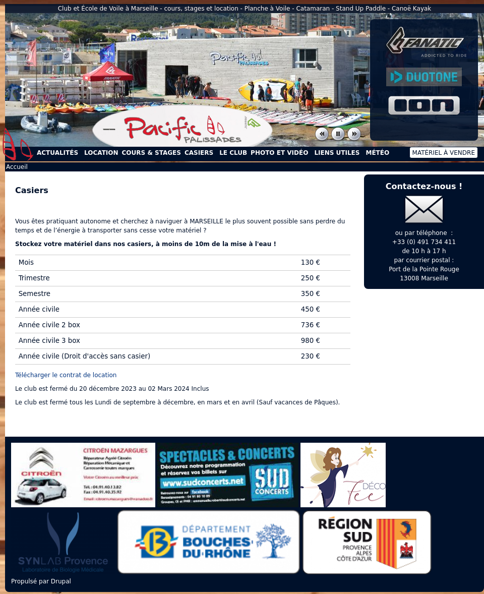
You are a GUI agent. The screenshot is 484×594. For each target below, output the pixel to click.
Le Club (233, 152)
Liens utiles (336, 152)
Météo (377, 152)
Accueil (18, 144)
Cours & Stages (151, 152)
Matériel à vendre (443, 152)
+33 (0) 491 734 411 (424, 242)
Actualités (57, 152)
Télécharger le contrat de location (65, 375)
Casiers (199, 152)
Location (101, 152)
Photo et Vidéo (279, 152)
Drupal (61, 581)
